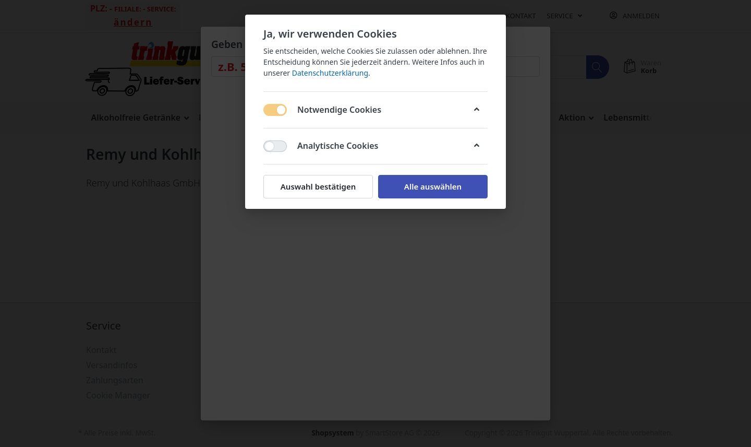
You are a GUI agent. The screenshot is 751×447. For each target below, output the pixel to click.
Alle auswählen (433, 186)
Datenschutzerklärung (330, 73)
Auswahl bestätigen (318, 186)
